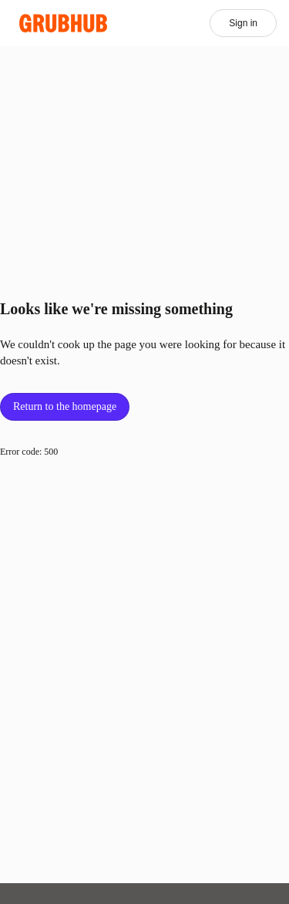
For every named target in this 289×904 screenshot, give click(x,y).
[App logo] (63, 23)
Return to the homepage (64, 406)
